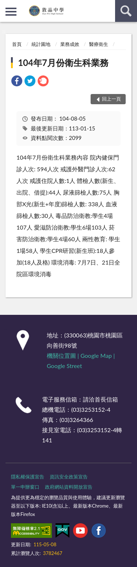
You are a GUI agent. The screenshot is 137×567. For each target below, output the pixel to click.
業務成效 (69, 44)
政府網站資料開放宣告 (68, 487)
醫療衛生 (98, 44)
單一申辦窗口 (25, 487)
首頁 (17, 44)
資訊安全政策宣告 (69, 477)
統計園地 (40, 44)
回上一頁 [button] (111, 99)
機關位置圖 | (63, 355)
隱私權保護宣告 (27, 477)
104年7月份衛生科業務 (63, 62)
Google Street (64, 365)
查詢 (126, 11)
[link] (16, 81)
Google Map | (97, 355)
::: (6, 5)
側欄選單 (10, 12)
